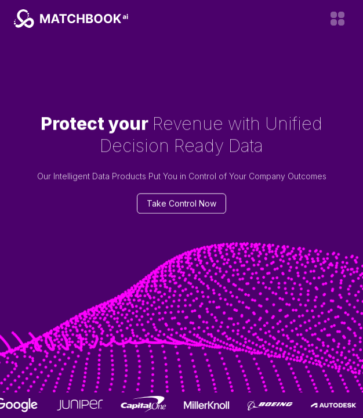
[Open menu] (337, 18)
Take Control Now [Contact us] (181, 203)
